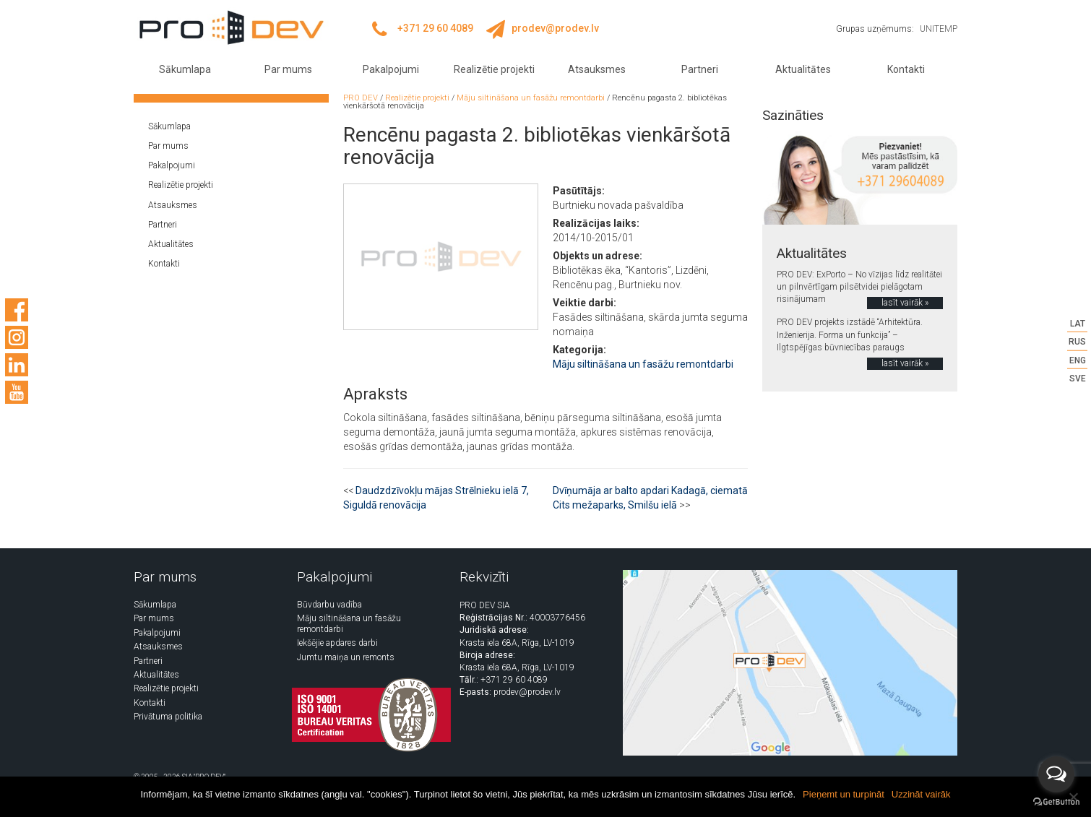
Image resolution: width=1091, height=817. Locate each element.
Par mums (288, 69)
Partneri (699, 69)
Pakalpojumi (391, 69)
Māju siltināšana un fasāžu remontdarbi (643, 364)
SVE (1077, 378)
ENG (1077, 360)
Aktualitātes (803, 69)
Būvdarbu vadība (329, 605)
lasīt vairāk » (904, 303)
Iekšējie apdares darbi (337, 643)
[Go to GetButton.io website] (1056, 802)
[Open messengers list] (1056, 774)
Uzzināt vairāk (921, 794)
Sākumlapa (185, 69)
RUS (1077, 342)
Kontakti (906, 69)
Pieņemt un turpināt (843, 794)
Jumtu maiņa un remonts (345, 657)
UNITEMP (938, 29)
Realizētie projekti (494, 69)
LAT (1077, 324)
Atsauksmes (597, 69)
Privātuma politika (168, 717)
